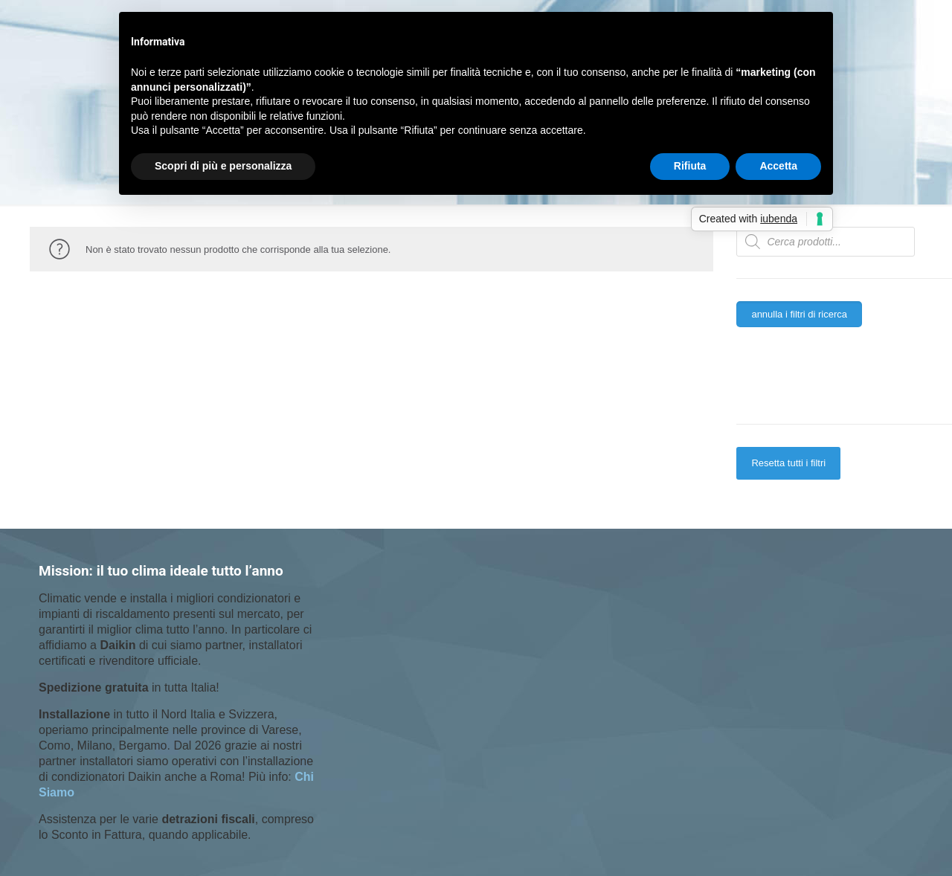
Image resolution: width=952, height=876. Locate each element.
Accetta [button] (778, 166)
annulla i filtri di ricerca (799, 314)
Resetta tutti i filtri (788, 462)
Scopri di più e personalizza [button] (223, 166)
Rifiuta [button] (690, 166)
